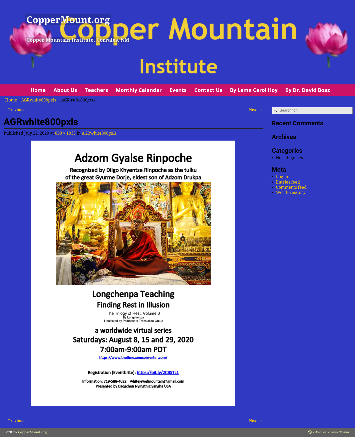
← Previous (14, 110)
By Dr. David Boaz (307, 89)
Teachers (96, 89)
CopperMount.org (68, 19)
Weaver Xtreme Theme (332, 432)
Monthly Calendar (139, 89)
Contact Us (208, 89)
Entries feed (288, 182)
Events (178, 89)
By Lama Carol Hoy (253, 89)
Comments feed (291, 187)
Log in (282, 176)
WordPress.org (291, 192)
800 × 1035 (65, 133)
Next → (256, 110)
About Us (65, 89)
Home (38, 89)
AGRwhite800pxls (38, 100)
